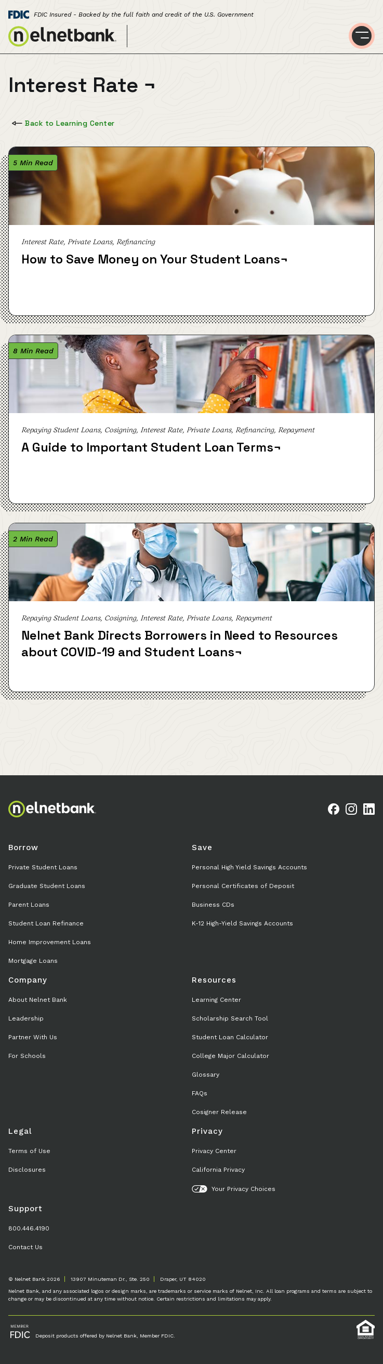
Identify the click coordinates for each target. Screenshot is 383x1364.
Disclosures (27, 1170)
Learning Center (216, 1000)
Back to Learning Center (62, 123)
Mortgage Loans (33, 961)
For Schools (27, 1056)
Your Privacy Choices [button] (233, 1189)
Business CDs (213, 905)
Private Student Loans (42, 867)
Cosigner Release (219, 1112)
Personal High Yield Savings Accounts (249, 867)
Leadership (26, 1018)
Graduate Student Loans (46, 886)
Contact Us (25, 1247)
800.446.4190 (28, 1228)
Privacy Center (214, 1151)
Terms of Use (29, 1151)
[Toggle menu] (362, 36)
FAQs (199, 1093)
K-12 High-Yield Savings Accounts (242, 923)
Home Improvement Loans (49, 942)
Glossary (205, 1074)
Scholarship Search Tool (230, 1018)
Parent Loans (28, 905)
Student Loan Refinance (46, 923)
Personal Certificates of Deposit (243, 886)
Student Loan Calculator (230, 1037)
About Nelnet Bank (37, 1000)
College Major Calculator (230, 1056)
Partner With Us (32, 1037)
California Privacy (218, 1170)
